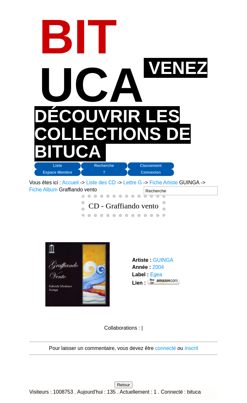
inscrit (191, 348)
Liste (57, 165)
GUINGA (163, 260)
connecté (165, 348)
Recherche (104, 165)
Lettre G (132, 182)
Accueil (70, 182)
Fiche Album (43, 189)
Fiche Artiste (164, 182)
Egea (156, 274)
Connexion (151, 172)
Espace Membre (57, 172)
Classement (150, 165)
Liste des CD (101, 182)
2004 (158, 267)
